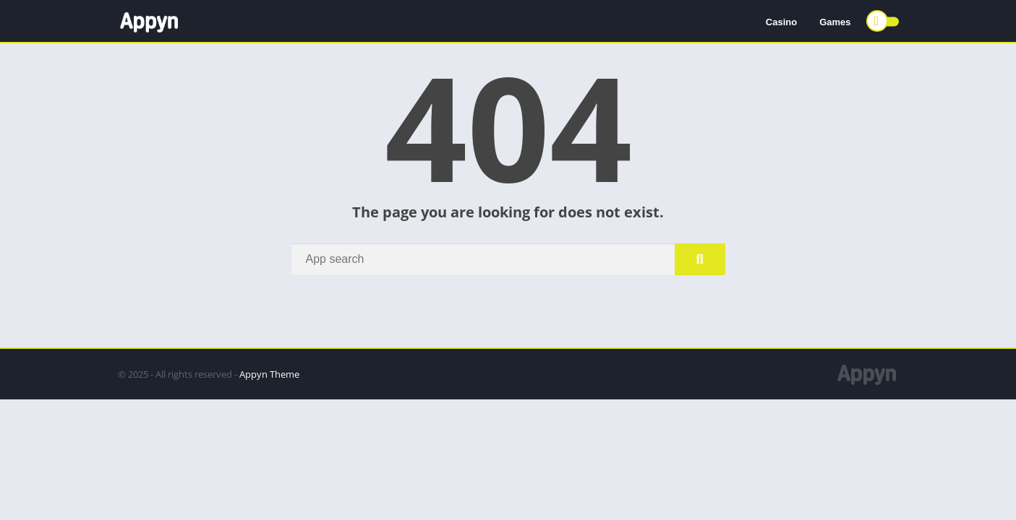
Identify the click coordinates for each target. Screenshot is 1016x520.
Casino (781, 22)
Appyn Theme (269, 374)
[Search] (508, 259)
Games (834, 22)
